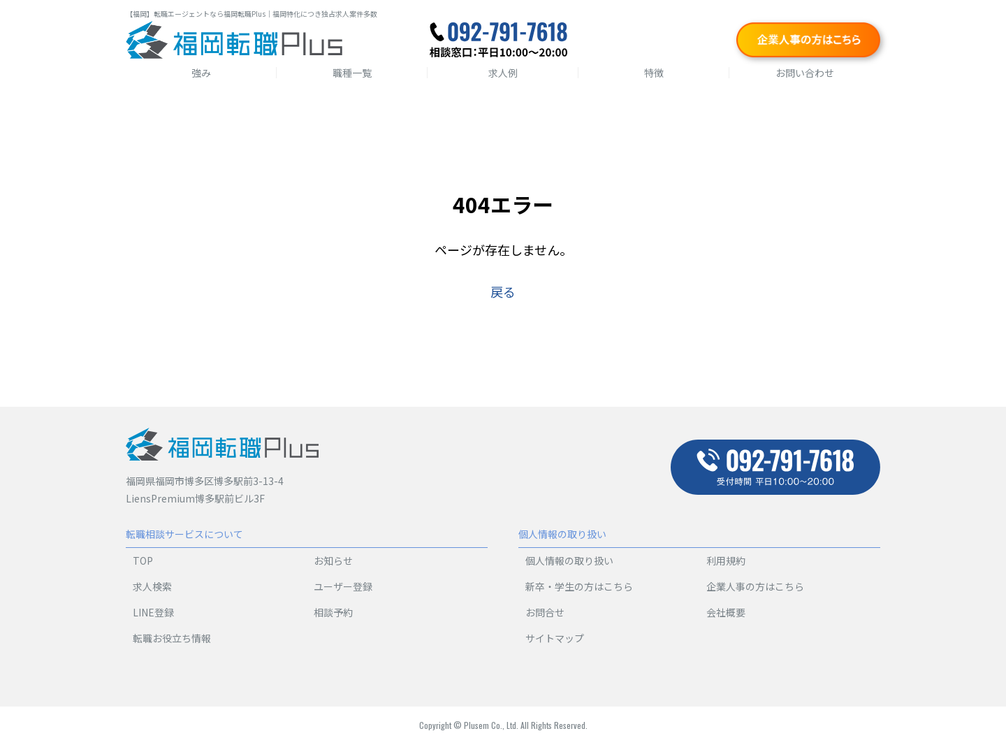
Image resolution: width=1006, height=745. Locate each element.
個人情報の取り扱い (569, 560)
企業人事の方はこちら (755, 586)
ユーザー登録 (343, 586)
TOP (143, 560)
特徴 (654, 73)
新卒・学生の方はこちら (579, 586)
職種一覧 (352, 73)
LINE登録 (153, 612)
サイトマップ (554, 638)
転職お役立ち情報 (172, 638)
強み (201, 73)
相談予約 (333, 612)
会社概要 (725, 612)
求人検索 (152, 586)
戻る (503, 291)
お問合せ (544, 612)
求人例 (503, 73)
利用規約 (725, 560)
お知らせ (333, 560)
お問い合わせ (804, 73)
